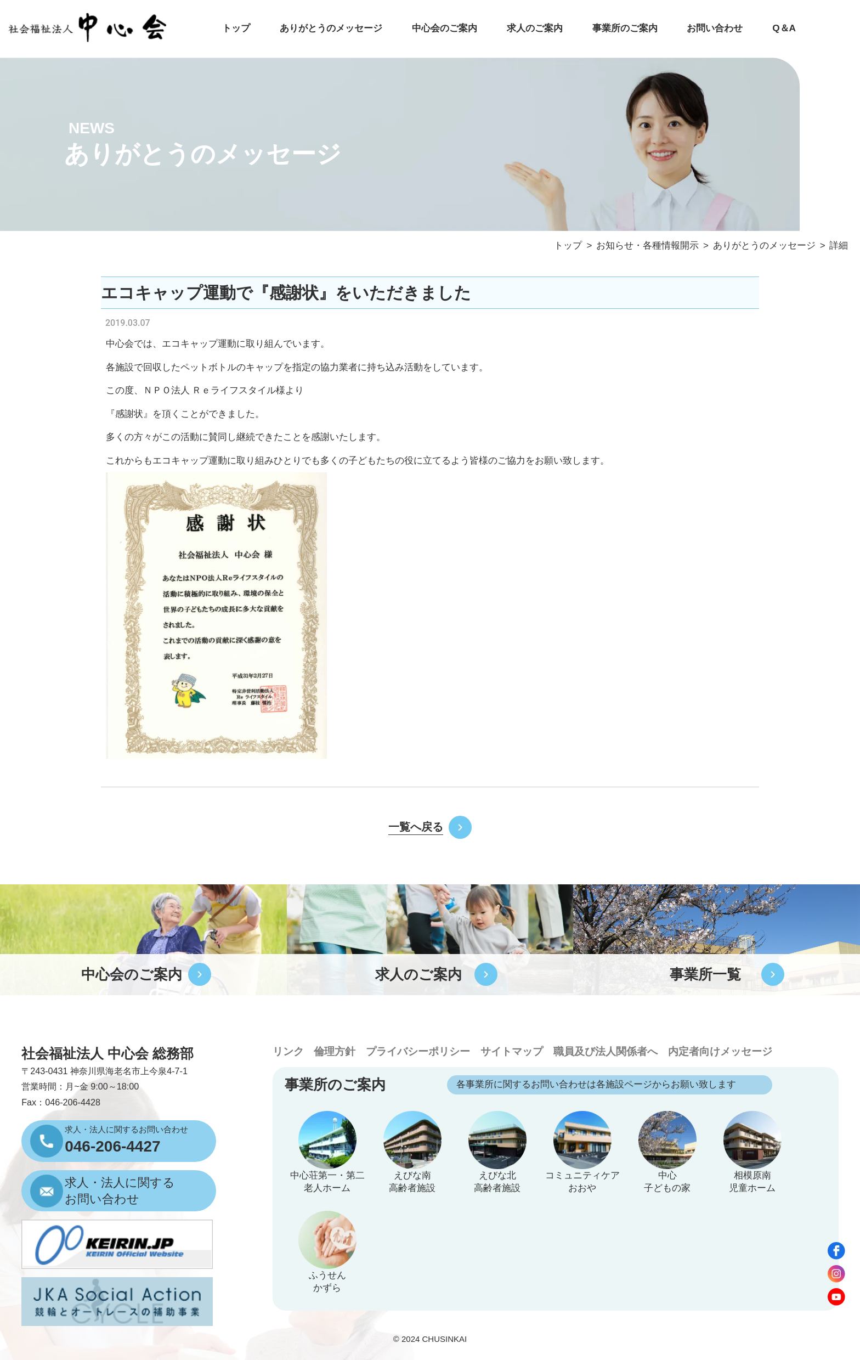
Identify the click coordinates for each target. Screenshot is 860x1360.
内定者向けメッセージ (720, 1051)
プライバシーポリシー (418, 1051)
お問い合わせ (715, 27)
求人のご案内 (535, 27)
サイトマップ (511, 1051)
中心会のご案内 (444, 27)
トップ (236, 27)
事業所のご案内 (625, 27)
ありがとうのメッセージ (331, 27)
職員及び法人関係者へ (605, 1051)
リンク (288, 1051)
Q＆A (784, 27)
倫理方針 (334, 1051)
